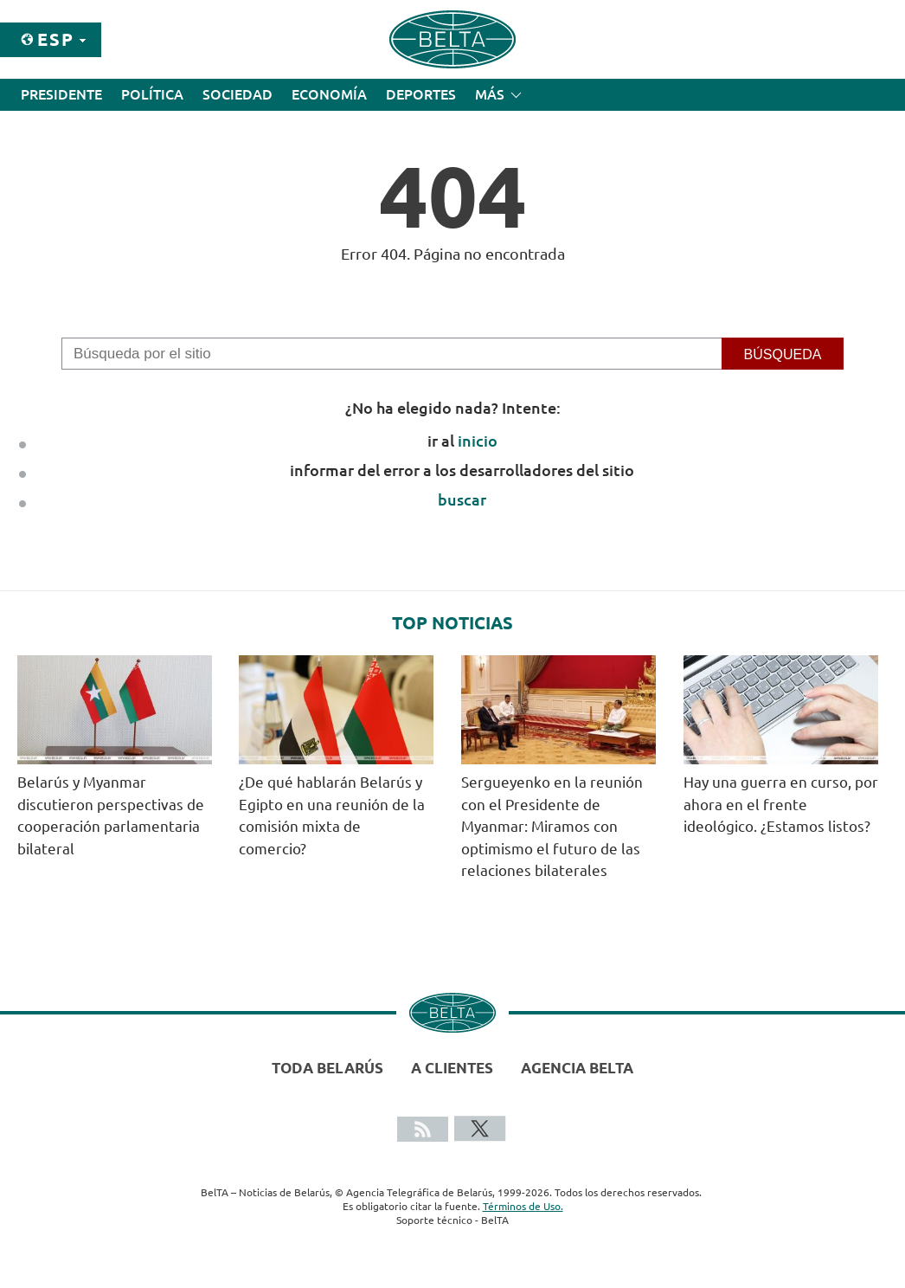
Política (152, 94)
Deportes (421, 94)
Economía (329, 94)
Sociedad (237, 94)
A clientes (452, 1067)
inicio (477, 440)
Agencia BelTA (577, 1067)
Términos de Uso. (523, 1206)
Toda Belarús (327, 1067)
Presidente (61, 94)
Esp (55, 39)
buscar (462, 499)
